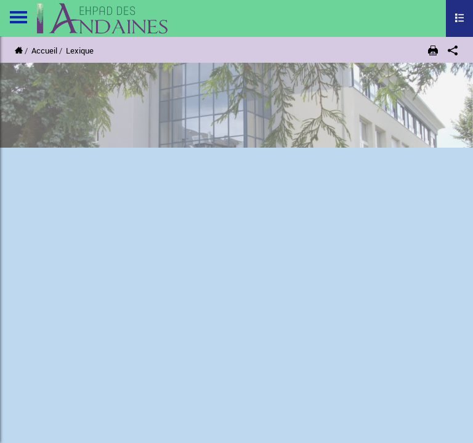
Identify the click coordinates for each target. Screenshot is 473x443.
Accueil (44, 50)
